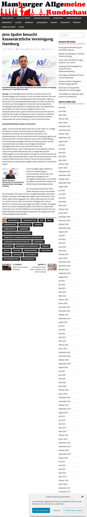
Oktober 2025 (64, 134)
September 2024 (65, 183)
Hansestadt (38, 242)
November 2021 (64, 311)
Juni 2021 (62, 330)
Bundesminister (10, 225)
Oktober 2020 (64, 360)
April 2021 (62, 337)
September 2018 (65, 454)
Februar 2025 (63, 164)
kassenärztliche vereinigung (27, 246)
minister (45, 246)
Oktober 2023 (64, 224)
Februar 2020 (63, 390)
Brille (49, 220)
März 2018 (62, 476)
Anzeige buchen (8, 18)
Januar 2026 (63, 122)
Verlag (21, 27)
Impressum (29, 22)
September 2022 (65, 273)
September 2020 (65, 364)
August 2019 (63, 413)
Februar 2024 (63, 209)
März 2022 (62, 296)
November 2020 (64, 356)
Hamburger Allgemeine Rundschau (17, 233)
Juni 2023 (62, 239)
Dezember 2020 (64, 352)
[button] (82, 497)
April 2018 (62, 473)
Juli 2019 (62, 416)
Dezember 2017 (64, 488)
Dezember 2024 (64, 171)
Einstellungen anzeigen (73, 510)
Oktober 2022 (64, 269)
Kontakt (54, 22)
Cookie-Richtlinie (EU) (42, 18)
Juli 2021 (62, 326)
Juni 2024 (62, 194)
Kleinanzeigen (41, 22)
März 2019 (62, 431)
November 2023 (64, 220)
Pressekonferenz (30, 250)
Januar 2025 (63, 168)
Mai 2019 (62, 424)
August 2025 (63, 141)
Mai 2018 (62, 469)
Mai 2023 (62, 243)
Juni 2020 (62, 375)
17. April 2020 (10, 49)
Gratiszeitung (25, 225)
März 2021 (62, 341)
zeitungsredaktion (11, 259)
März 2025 (62, 160)
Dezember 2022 (64, 262)
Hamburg (38, 225)
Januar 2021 (63, 348)
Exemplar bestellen (74, 18)
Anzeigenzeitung (29, 220)
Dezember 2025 (64, 126)
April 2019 (62, 428)
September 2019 (65, 409)
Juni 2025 (62, 149)
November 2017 (64, 492)
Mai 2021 (62, 333)
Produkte (76, 22)
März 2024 (62, 205)
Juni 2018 (62, 465)
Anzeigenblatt (13, 220)
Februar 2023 (63, 254)
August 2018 (63, 458)
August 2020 (63, 367)
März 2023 (62, 251)
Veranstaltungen (8, 27)
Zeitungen (18, 255)
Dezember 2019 (64, 397)
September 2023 (65, 228)
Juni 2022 (62, 284)
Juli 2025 (62, 145)
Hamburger (23, 229)
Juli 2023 (62, 235)
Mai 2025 (62, 153)
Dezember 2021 (64, 307)
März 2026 (62, 115)
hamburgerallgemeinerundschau (29, 49)
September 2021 (65, 318)
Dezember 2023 (64, 217)
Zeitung (7, 255)
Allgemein (47, 49)
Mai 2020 (62, 379)
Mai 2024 (62, 198)
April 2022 (62, 292)
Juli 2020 (62, 371)
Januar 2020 (63, 394)
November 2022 (64, 266)
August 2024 (63, 186)
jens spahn (8, 246)
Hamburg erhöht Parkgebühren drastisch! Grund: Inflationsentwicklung (70, 68)
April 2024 (62, 202)
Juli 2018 (62, 461)
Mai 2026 (62, 107)
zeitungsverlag (28, 259)
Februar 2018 (63, 480)
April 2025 (62, 156)
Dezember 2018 (64, 443)
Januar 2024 (63, 213)
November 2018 (64, 446)
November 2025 (64, 130)
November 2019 (64, 401)
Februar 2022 (63, 299)
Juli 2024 (62, 190)
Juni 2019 (62, 420)
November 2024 (64, 175)
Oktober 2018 (64, 450)
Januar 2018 (63, 484)
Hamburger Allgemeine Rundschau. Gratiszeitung (23, 237)
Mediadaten (65, 22)
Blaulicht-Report (23, 18)
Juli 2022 (62, 281)
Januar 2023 (63, 258)
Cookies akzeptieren (41, 510)
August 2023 (63, 232)
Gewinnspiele (7, 22)
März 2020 (62, 386)
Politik (6, 250)
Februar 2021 (63, 345)
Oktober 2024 (64, 179)
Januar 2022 (63, 303)
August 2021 (63, 322)
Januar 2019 (63, 439)
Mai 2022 (62, 288)
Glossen (18, 22)
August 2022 (63, 277)
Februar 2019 (63, 435)
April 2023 (62, 247)
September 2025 (65, 137)
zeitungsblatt (31, 255)
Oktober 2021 (64, 315)
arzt (41, 220)
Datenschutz (58, 18)
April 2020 (62, 382)
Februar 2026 (63, 119)
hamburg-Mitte (9, 229)
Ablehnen (56, 510)
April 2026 (62, 111)
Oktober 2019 (64, 405)
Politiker (16, 250)
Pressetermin (46, 250)
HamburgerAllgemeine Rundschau (17, 242)
